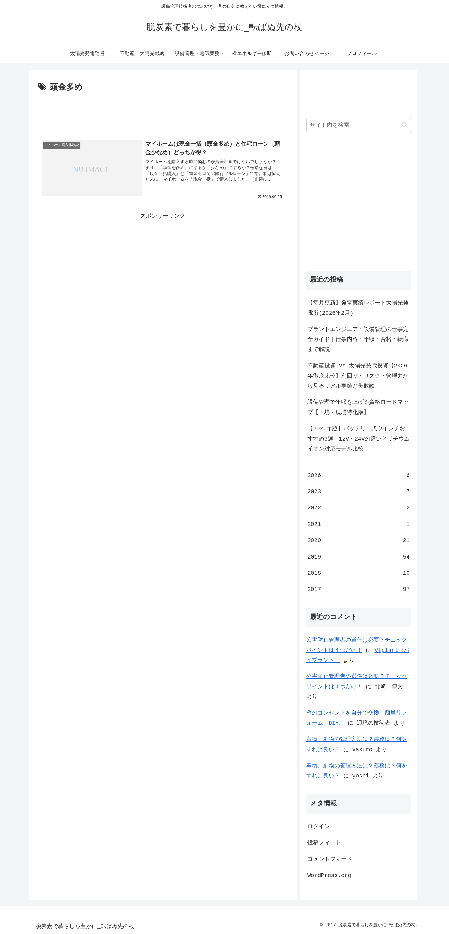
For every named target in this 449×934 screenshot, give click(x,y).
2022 (358, 508)
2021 (358, 524)
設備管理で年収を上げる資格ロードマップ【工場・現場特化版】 (357, 407)
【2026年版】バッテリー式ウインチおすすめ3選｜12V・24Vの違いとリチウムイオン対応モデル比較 (358, 439)
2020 (358, 540)
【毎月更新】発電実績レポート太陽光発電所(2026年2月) (357, 308)
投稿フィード (324, 843)
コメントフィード (329, 859)
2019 (358, 557)
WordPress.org (329, 875)
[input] (358, 125)
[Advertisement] (162, 111)
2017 (358, 589)
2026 (358, 475)
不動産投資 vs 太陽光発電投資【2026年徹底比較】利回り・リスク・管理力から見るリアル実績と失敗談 (357, 376)
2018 (358, 573)
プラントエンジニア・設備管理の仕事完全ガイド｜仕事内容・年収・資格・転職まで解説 (357, 339)
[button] (404, 124)
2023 (358, 492)
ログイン (318, 826)
